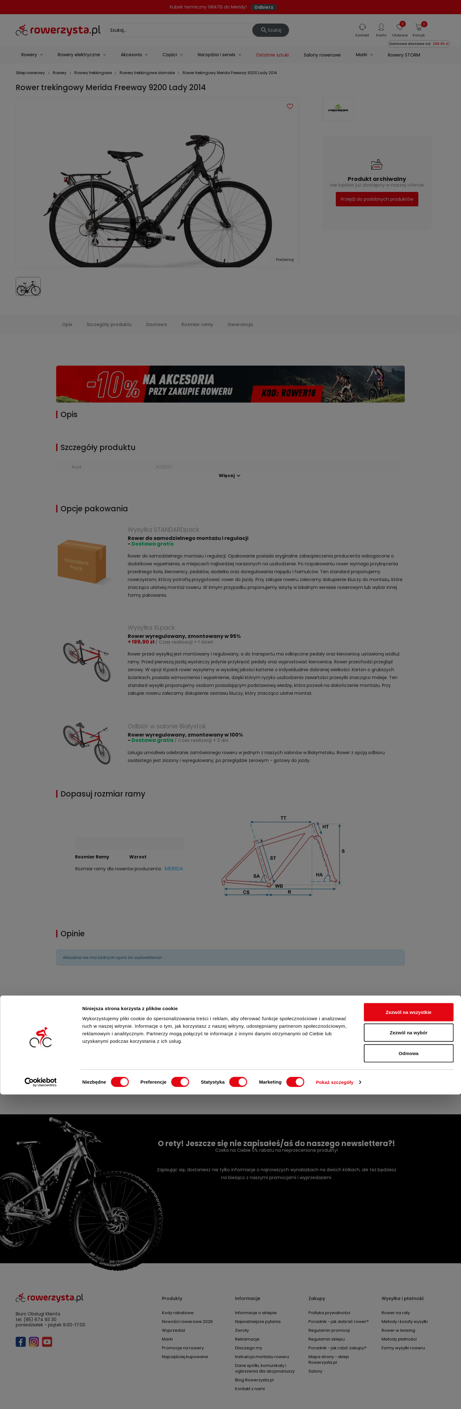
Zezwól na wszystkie (409, 1326)
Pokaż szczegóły (335, 1396)
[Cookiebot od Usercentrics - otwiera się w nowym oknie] (40, 1396)
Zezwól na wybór (408, 1347)
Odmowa (408, 1367)
